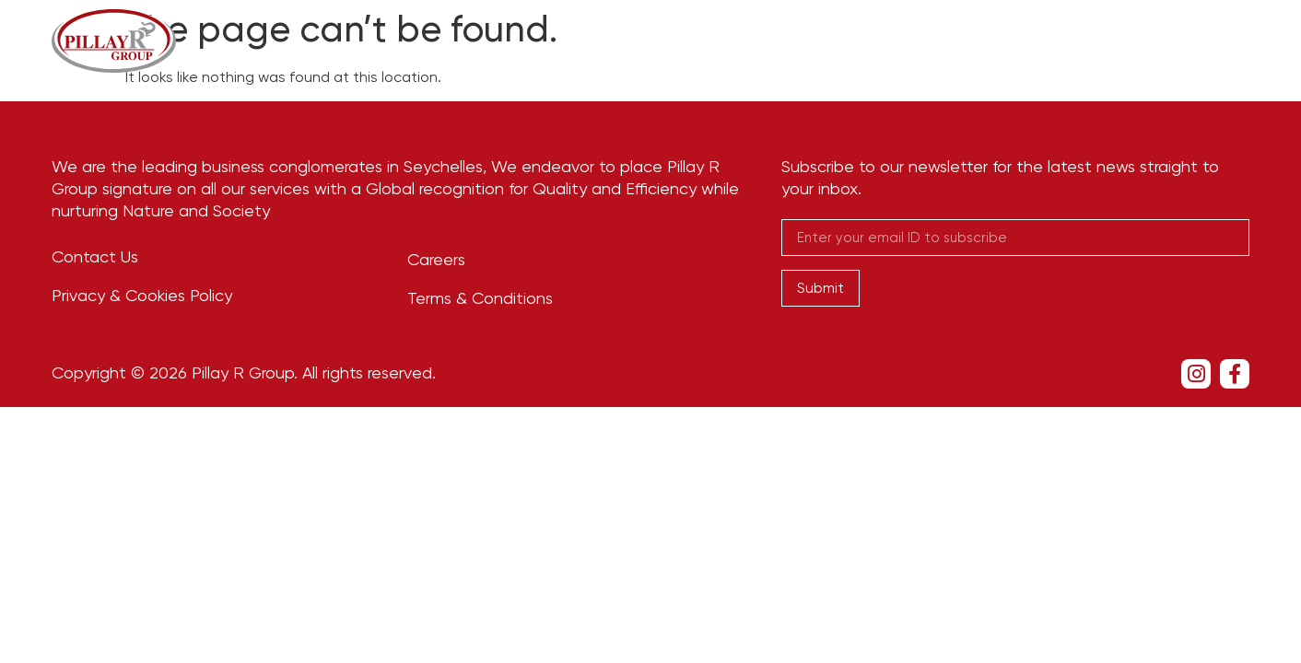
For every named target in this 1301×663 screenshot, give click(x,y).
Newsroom (937, 39)
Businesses (814, 39)
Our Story (686, 39)
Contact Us (1141, 39)
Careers (1037, 39)
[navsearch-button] (1241, 40)
